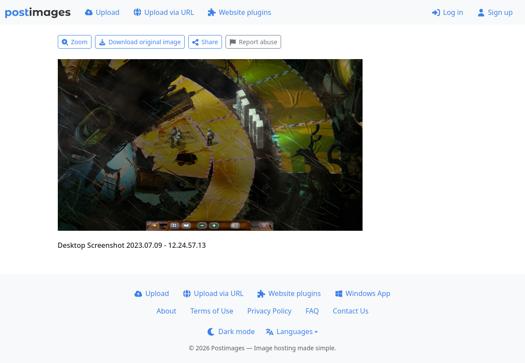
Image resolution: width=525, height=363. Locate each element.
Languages (289, 331)
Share (205, 42)
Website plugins (239, 12)
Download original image (140, 42)
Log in (447, 12)
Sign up (495, 12)
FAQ (312, 311)
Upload (102, 12)
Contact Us (350, 311)
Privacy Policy (269, 311)
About (166, 311)
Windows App (363, 293)
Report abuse (253, 42)
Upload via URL (164, 12)
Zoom (75, 42)
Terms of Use (211, 311)
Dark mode (231, 331)
